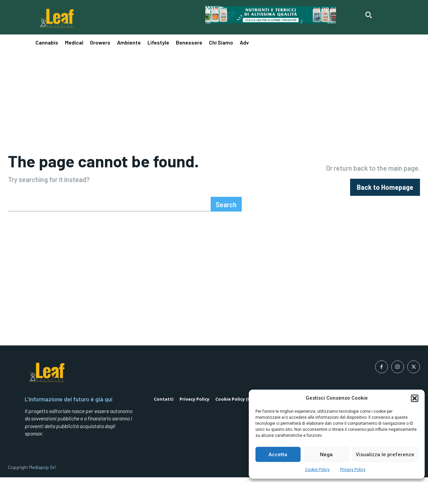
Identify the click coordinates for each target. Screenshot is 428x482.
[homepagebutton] (385, 189)
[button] (414, 398)
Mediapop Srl (42, 472)
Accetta (278, 455)
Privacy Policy (352, 469)
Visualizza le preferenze (385, 455)
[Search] (226, 208)
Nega (326, 455)
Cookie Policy (317, 469)
